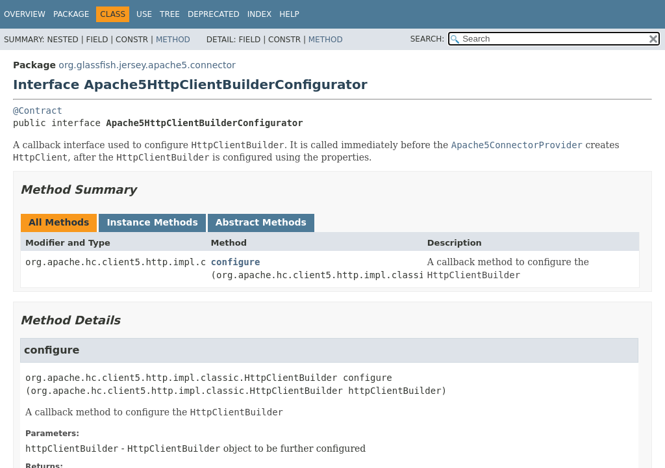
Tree (170, 14)
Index (259, 14)
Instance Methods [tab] (152, 222)
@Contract (37, 110)
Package (71, 14)
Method (173, 39)
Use (144, 14)
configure (235, 262)
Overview (24, 14)
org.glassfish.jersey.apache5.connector (146, 65)
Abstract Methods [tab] (261, 222)
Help (289, 14)
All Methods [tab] (59, 222)
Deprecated (214, 14)
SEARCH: (427, 39)
